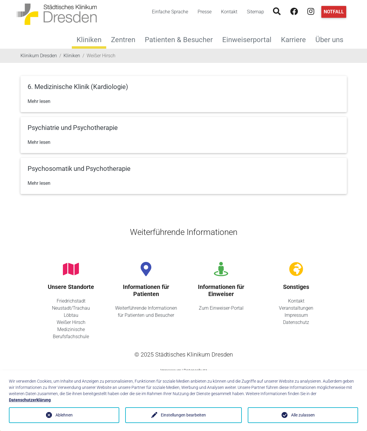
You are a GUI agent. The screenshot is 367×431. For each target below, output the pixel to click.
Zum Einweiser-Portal (221, 308)
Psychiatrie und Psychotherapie (73, 127)
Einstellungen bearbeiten (183, 415)
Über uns (331, 39)
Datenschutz (296, 322)
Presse (205, 12)
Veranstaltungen (296, 308)
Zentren (125, 39)
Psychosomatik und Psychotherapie (79, 168)
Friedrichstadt (71, 301)
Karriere (296, 39)
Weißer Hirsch (71, 322)
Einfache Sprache (170, 12)
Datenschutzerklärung (30, 399)
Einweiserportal (249, 39)
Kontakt (229, 12)
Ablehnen (64, 415)
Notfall (334, 12)
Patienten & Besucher (181, 39)
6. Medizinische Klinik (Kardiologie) (78, 86)
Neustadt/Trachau (71, 308)
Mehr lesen (39, 101)
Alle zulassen (303, 415)
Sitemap (255, 12)
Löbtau (71, 315)
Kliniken (89, 40)
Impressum (296, 315)
